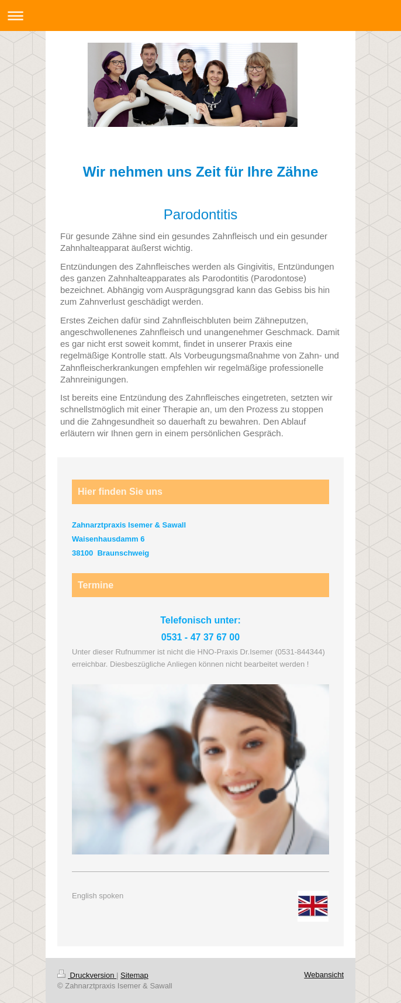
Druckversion (86, 975)
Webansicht (324, 974)
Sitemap (134, 975)
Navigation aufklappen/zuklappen (200, 15)
